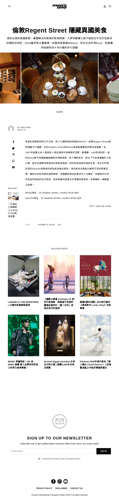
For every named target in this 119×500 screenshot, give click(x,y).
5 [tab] (67, 95)
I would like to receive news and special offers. (61, 459)
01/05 (59, 111)
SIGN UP (103, 451)
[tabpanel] (59, 78)
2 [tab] (60, 95)
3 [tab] (63, 95)
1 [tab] (58, 95)
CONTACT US (76, 488)
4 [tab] (65, 95)
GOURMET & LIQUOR (46, 225)
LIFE (59, 225)
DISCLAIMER (61, 488)
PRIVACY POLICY (44, 488)
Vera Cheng (25, 127)
